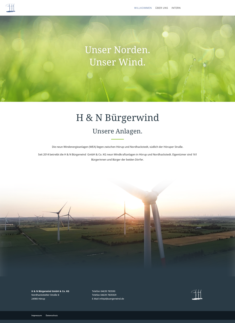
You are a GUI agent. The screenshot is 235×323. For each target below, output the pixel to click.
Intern (176, 8)
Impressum (36, 315)
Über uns (161, 8)
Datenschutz (52, 315)
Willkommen (143, 8)
